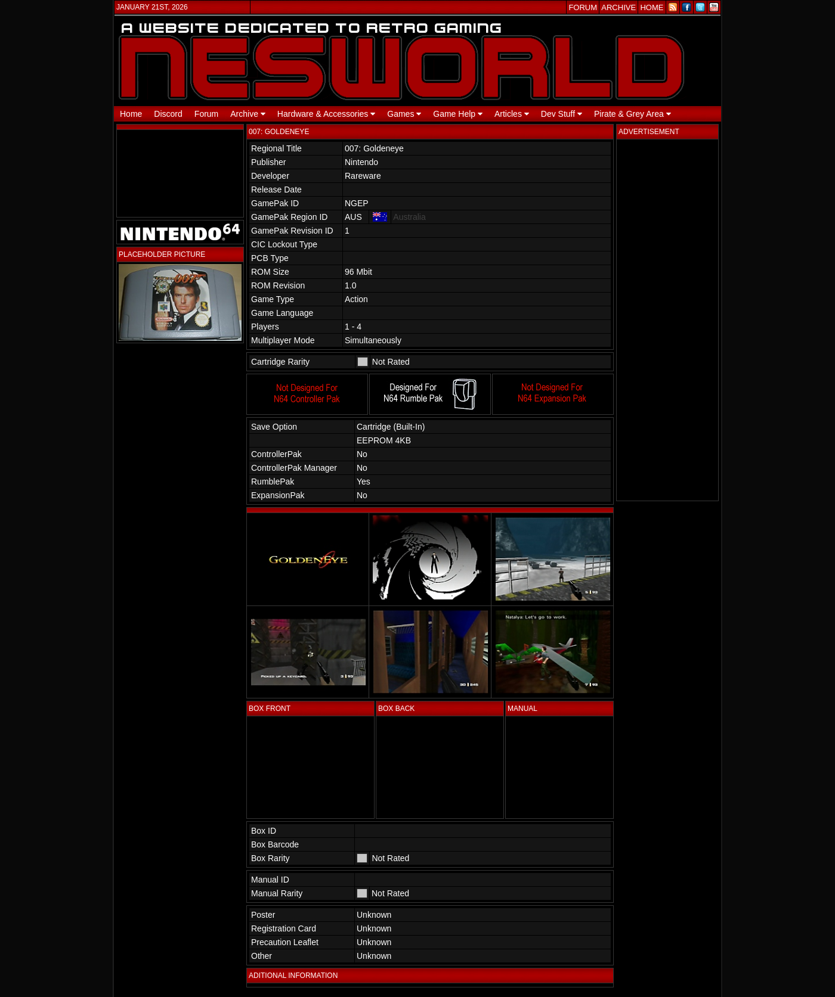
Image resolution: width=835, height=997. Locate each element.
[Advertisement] (667, 320)
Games (404, 114)
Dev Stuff (561, 114)
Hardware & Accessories (326, 114)
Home (131, 114)
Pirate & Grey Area (632, 114)
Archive (247, 114)
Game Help (458, 114)
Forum (206, 114)
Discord (168, 114)
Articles (511, 114)
